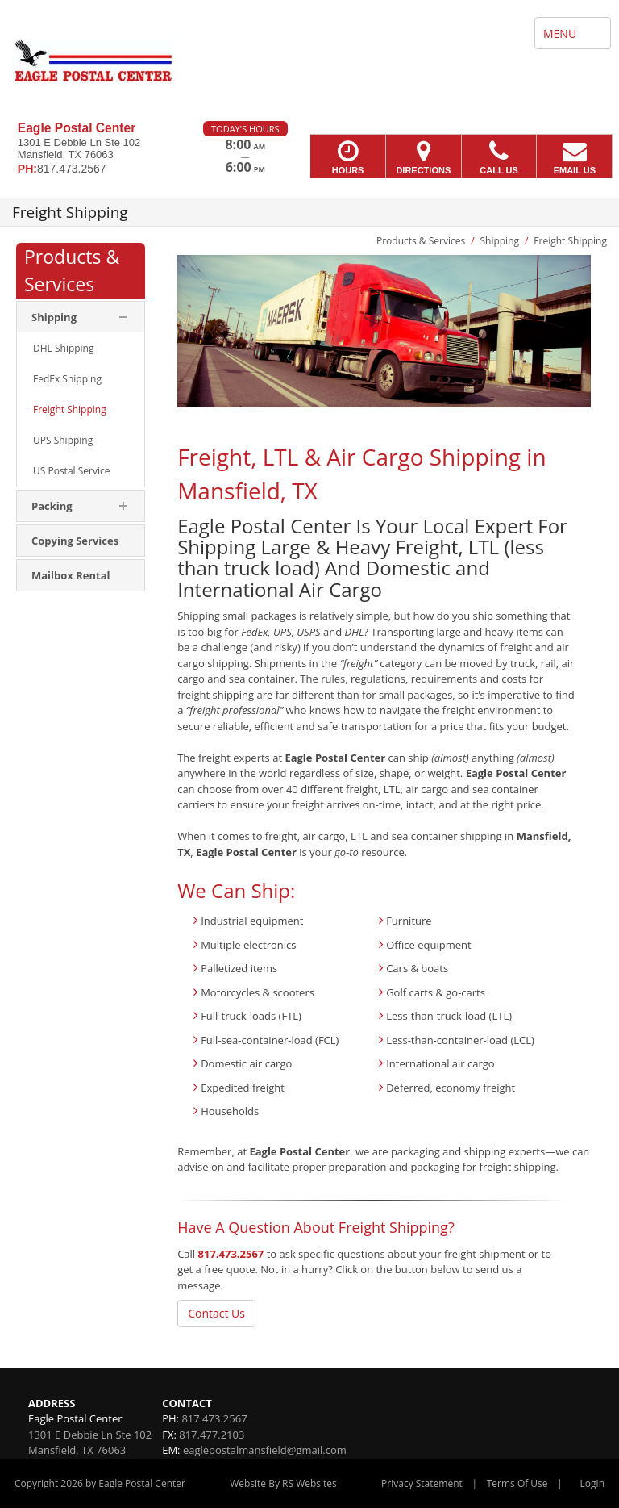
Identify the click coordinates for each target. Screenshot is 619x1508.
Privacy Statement (422, 1483)
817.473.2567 (231, 1254)
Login (592, 1483)
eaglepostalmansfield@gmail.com (265, 1450)
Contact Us (216, 1313)
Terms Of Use (517, 1483)
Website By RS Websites (283, 1483)
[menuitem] (80, 348)
